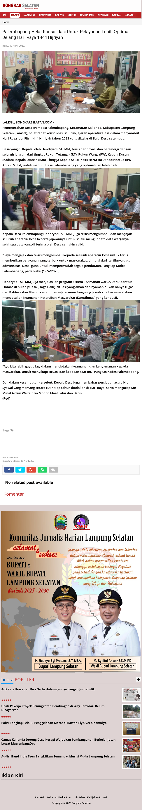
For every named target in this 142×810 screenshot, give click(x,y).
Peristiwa (45, 15)
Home (5, 22)
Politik (59, 15)
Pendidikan (87, 15)
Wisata (129, 15)
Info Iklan (79, 797)
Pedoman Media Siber (58, 797)
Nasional (29, 15)
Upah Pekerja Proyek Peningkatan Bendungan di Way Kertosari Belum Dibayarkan (53, 708)
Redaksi (39, 797)
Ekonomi (103, 15)
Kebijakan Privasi (97, 797)
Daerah (116, 15)
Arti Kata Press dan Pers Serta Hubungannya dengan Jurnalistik (48, 689)
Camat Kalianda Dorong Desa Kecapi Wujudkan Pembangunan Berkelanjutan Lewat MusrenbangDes (58, 741)
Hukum (72, 15)
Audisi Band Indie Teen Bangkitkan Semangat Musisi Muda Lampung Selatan (58, 756)
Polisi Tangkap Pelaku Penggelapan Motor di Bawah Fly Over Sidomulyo (54, 723)
